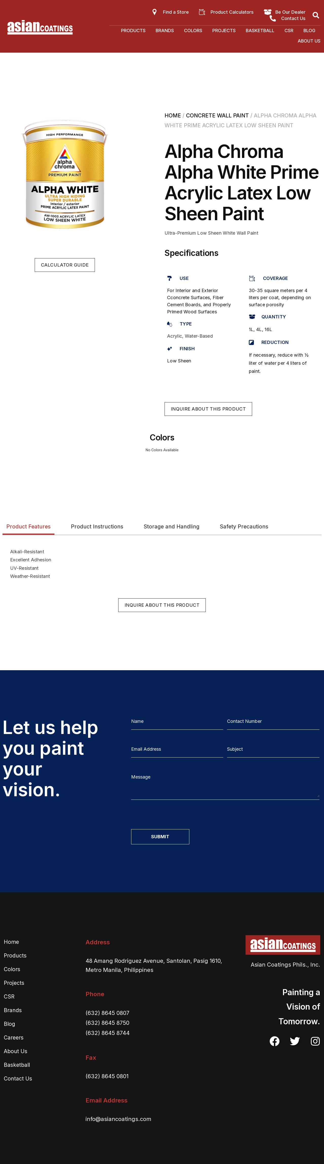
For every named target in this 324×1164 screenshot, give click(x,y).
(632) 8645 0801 (107, 1076)
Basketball (260, 30)
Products (133, 30)
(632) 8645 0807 (107, 1013)
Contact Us (18, 1078)
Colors (193, 30)
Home (173, 115)
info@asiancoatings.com (118, 1119)
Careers (14, 1037)
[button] (65, 265)
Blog (309, 30)
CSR (289, 30)
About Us (309, 41)
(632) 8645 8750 (107, 1022)
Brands (165, 30)
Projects (224, 30)
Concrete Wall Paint (217, 115)
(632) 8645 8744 (108, 1033)
